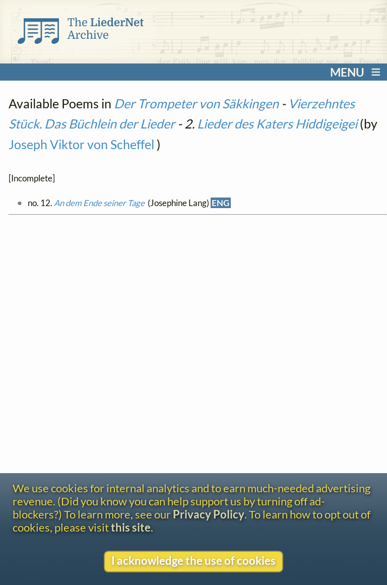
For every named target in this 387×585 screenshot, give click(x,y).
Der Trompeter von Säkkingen (196, 103)
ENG (220, 203)
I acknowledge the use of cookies (193, 560)
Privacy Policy (208, 514)
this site (131, 527)
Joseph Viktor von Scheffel (81, 144)
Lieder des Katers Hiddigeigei (277, 123)
